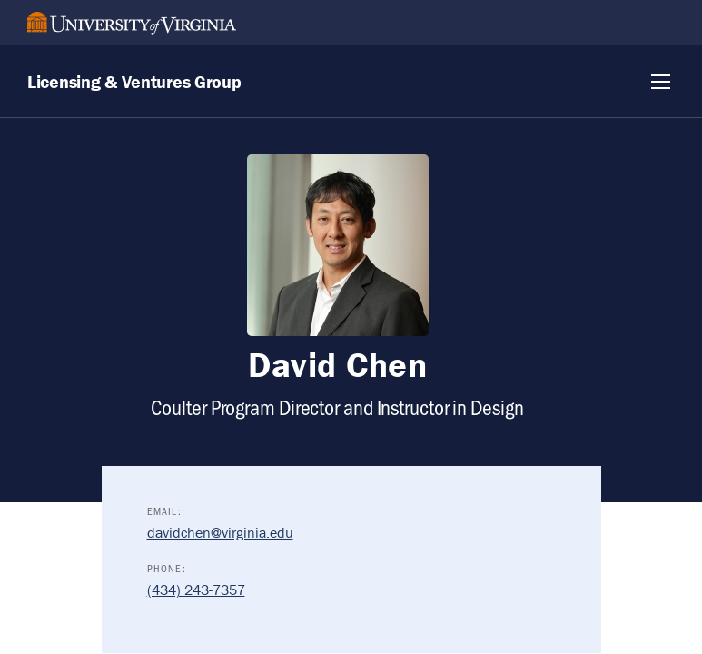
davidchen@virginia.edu (220, 532)
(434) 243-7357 (196, 589)
